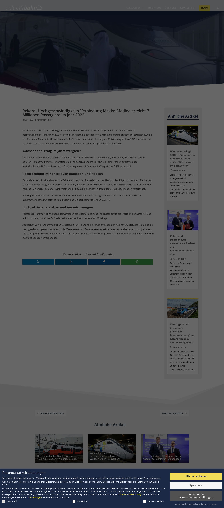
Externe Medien (153, 502)
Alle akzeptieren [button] (196, 477)
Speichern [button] (196, 486)
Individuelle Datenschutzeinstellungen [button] (196, 496)
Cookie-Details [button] (181, 505)
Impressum (212, 505)
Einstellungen (35, 498)
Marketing (80, 502)
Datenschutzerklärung (129, 495)
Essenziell (9, 502)
